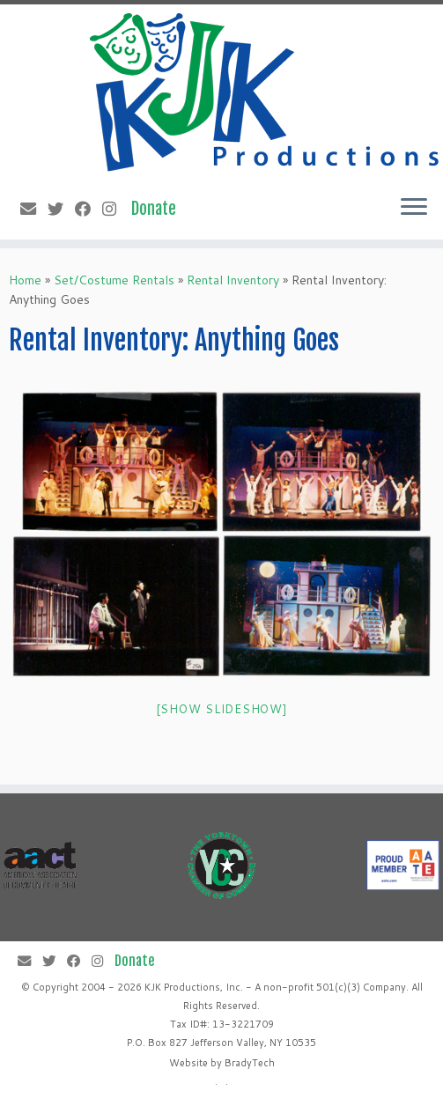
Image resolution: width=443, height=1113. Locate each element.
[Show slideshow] (222, 709)
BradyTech (250, 1063)
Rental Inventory (233, 280)
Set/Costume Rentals (114, 280)
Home (25, 280)
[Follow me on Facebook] (88, 208)
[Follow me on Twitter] (61, 208)
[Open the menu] (414, 208)
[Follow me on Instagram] (115, 208)
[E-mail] (34, 208)
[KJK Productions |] (265, 92)
